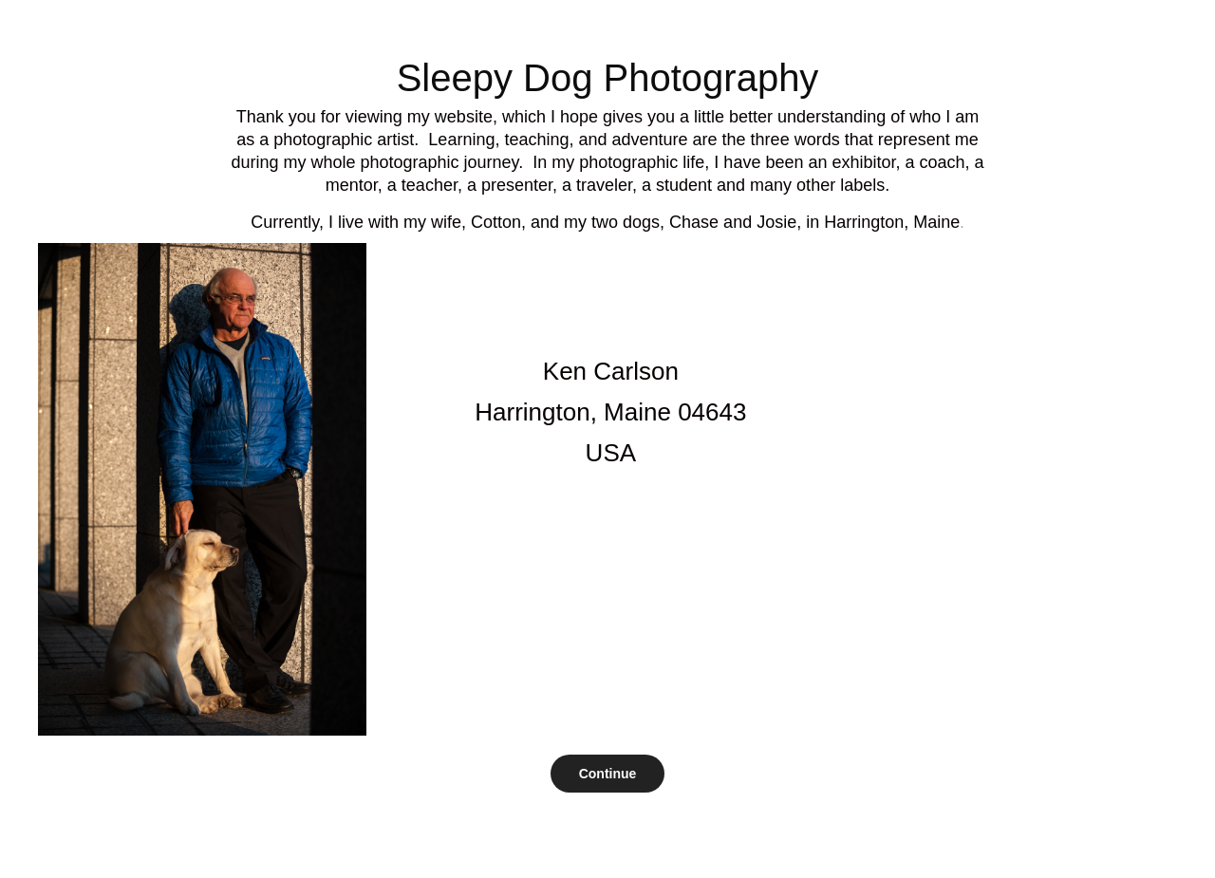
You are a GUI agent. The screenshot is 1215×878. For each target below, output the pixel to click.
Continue (608, 773)
